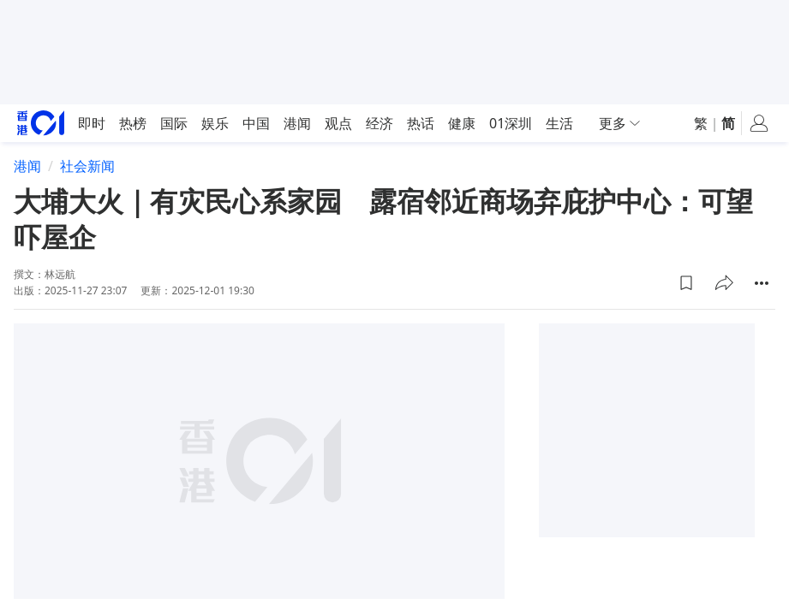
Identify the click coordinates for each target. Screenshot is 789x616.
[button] (686, 283)
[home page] (40, 122)
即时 (91, 123)
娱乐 (215, 123)
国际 (174, 123)
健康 (461, 123)
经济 (379, 123)
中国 (256, 123)
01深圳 (510, 123)
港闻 (297, 123)
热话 (420, 123)
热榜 (132, 123)
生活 (559, 123)
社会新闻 (87, 166)
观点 (338, 123)
